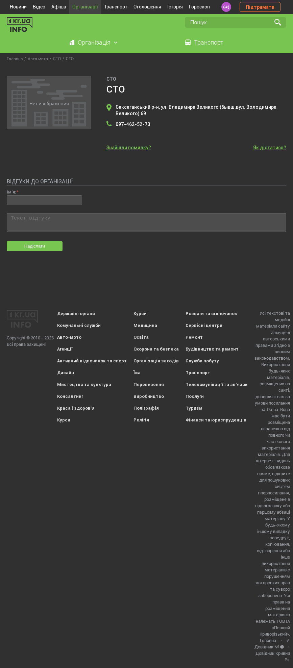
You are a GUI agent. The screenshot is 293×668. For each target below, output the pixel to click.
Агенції (64, 349)
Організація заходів (156, 360)
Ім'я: (11, 192)
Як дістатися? (269, 147)
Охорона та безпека (156, 349)
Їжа (137, 372)
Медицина (145, 325)
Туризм (194, 408)
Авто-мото (69, 337)
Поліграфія (146, 408)
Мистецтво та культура (84, 384)
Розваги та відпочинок (211, 313)
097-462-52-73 (133, 124)
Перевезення (148, 384)
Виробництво (148, 396)
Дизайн (65, 372)
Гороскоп (199, 6)
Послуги (195, 396)
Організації (85, 6)
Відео (39, 6)
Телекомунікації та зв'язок (217, 384)
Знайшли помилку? (128, 147)
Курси (63, 419)
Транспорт (115, 6)
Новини (18, 6)
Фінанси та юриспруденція (216, 419)
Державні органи (76, 313)
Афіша (58, 6)
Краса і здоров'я (76, 408)
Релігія (141, 419)
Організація (94, 42)
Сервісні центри (204, 325)
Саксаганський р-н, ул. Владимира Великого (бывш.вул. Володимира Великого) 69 (196, 110)
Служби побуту (202, 360)
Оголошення (147, 6)
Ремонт (194, 337)
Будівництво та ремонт (212, 349)
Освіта (141, 337)
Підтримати (260, 7)
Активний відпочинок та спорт (92, 360)
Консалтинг (70, 396)
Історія (175, 6)
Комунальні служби (79, 325)
